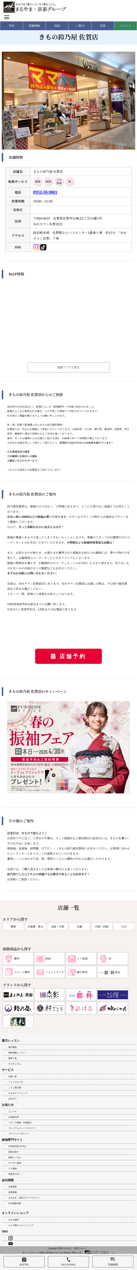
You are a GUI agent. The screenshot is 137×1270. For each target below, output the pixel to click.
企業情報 (12, 1186)
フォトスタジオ (15, 1082)
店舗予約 (72, 656)
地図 (57, 26)
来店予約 (24, 1261)
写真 (103, 26)
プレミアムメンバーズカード (21, 1128)
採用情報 (12, 1192)
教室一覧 (12, 1058)
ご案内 (80, 26)
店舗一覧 (12, 1076)
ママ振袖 (12, 1168)
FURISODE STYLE (17, 1146)
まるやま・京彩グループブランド (24, 1198)
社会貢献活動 (14, 1203)
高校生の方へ (14, 1174)
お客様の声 (13, 1117)
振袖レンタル (14, 1157)
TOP (11, 26)
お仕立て (12, 1098)
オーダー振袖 (14, 1163)
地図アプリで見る (68, 367)
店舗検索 (113, 1261)
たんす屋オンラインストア (20, 1225)
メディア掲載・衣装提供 (19, 1122)
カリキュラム (14, 1064)
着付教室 (12, 1047)
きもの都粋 (13, 1220)
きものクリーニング (17, 1093)
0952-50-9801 (45, 192)
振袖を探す (13, 1152)
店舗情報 (34, 26)
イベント (125, 26)
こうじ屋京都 (14, 1087)
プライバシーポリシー (18, 1133)
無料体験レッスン (16, 1052)
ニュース (12, 1111)
